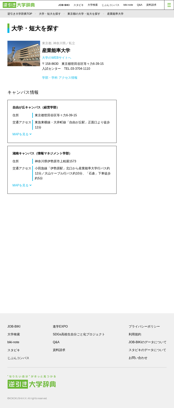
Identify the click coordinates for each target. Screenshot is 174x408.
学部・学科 (50, 77)
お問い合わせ (138, 357)
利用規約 (135, 334)
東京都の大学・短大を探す (83, 13)
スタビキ (79, 5)
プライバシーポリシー (144, 326)
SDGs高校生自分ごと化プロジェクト (79, 334)
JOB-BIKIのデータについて (148, 342)
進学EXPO (60, 326)
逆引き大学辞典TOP (19, 13)
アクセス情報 (68, 77)
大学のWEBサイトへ (57, 57)
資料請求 (151, 4)
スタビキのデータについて (147, 350)
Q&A (139, 4)
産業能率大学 (56, 50)
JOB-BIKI (64, 5)
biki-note (128, 4)
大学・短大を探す (50, 13)
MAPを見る (22, 134)
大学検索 (93, 4)
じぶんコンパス (110, 5)
